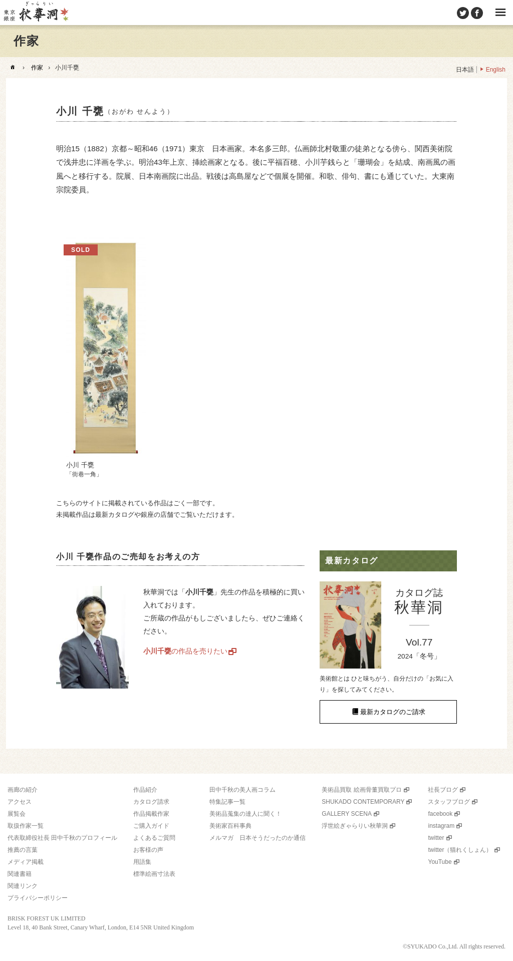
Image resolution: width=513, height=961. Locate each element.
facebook (440, 813)
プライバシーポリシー (38, 897)
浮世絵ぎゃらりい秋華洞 (355, 825)
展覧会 (17, 813)
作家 (37, 67)
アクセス (20, 801)
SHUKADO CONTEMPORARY (363, 801)
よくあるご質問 (154, 837)
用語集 (142, 861)
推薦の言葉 (23, 849)
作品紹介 (145, 789)
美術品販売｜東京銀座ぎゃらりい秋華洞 (35, 12)
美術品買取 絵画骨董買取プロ (361, 789)
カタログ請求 (151, 801)
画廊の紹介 (23, 789)
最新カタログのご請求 (392, 712)
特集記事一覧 (227, 801)
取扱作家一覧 (26, 825)
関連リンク (23, 885)
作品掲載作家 (151, 813)
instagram (441, 825)
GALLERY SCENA (347, 813)
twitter (436, 837)
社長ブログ (443, 789)
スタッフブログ (449, 801)
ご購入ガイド (151, 825)
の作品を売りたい (185, 651)
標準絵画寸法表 (154, 873)
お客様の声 (148, 849)
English (495, 69)
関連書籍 (20, 873)
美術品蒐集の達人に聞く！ (245, 813)
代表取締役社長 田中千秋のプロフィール (62, 837)
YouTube (439, 861)
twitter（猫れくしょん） (460, 849)
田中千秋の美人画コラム (242, 789)
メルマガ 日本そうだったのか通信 (257, 837)
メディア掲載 (26, 861)
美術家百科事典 (230, 825)
